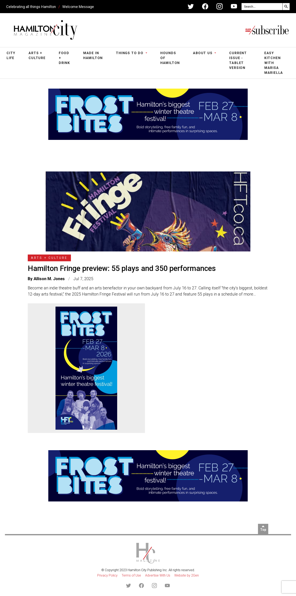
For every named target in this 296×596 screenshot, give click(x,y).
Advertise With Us (157, 575)
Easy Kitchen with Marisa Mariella (273, 63)
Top (263, 530)
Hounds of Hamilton (170, 58)
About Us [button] (203, 53)
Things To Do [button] (130, 53)
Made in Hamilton (93, 55)
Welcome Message (78, 7)
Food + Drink (64, 58)
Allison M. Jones (49, 278)
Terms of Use (131, 575)
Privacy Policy (107, 575)
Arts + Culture (37, 55)
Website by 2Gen (186, 575)
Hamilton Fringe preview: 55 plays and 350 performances (122, 268)
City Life (11, 55)
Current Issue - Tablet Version (238, 60)
